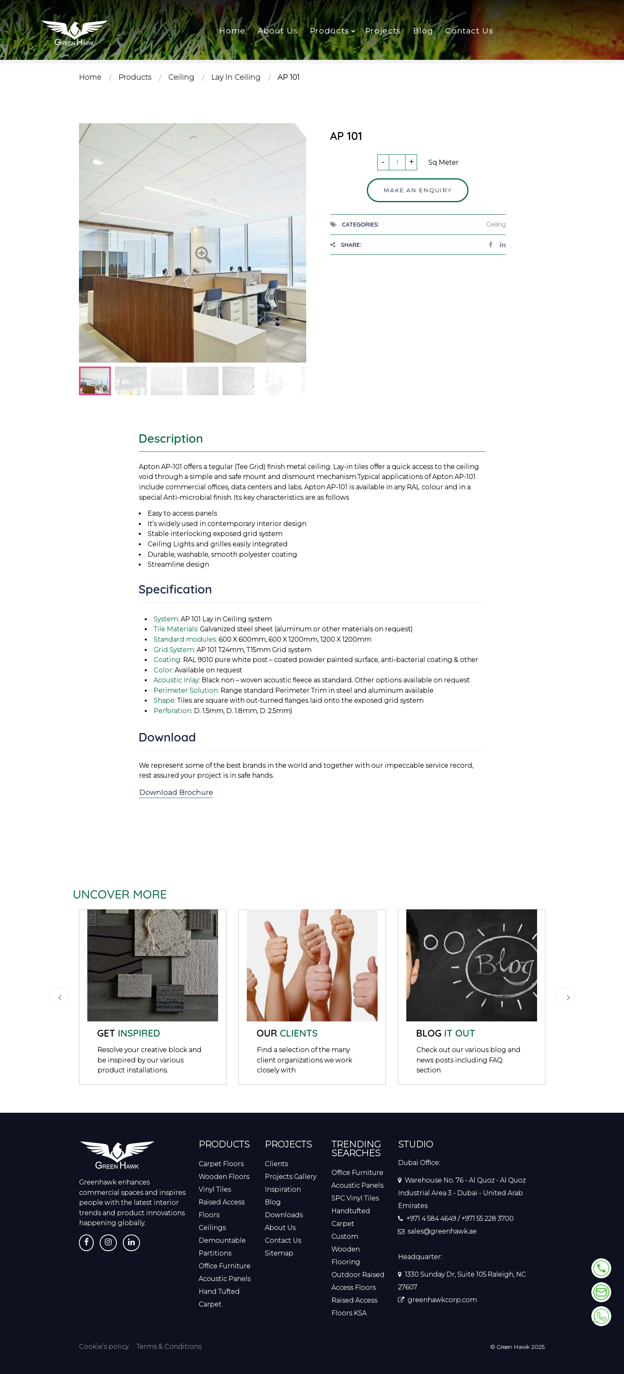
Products (329, 31)
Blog (423, 31)
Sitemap (279, 1253)
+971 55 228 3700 (487, 1218)
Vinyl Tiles (215, 1189)
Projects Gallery (290, 1177)
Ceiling (181, 77)
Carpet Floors (221, 1164)
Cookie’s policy (103, 1346)
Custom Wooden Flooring (345, 1249)
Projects (383, 31)
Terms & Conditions (168, 1346)
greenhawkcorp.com (442, 1300)
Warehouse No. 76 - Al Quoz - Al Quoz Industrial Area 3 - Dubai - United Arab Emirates (462, 1193)
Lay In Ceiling (235, 77)
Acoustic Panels (224, 1279)
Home (232, 31)
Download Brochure (176, 792)
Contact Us (469, 31)
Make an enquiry (417, 190)
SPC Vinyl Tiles (355, 1198)
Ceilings (212, 1228)
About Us (278, 31)
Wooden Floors (224, 1177)
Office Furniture (224, 1266)
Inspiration (283, 1189)
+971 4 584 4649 (431, 1218)
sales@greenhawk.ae (441, 1231)
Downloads (284, 1215)
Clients (276, 1164)
